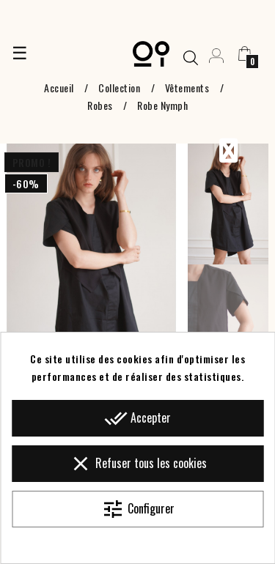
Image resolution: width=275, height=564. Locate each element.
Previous (228, 151)
